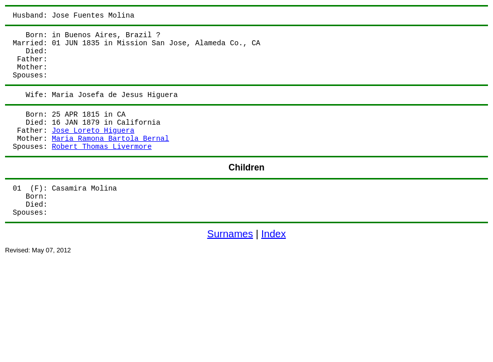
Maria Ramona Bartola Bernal (110, 139)
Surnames (230, 233)
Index (273, 233)
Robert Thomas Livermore (102, 147)
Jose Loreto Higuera (93, 131)
